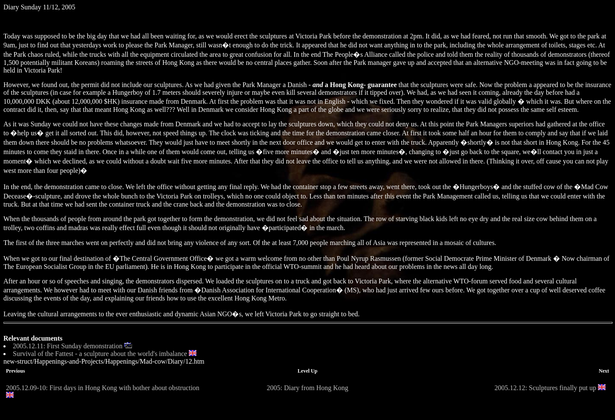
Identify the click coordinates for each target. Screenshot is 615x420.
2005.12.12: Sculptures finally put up (545, 387)
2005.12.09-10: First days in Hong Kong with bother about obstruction (102, 387)
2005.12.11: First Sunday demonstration (68, 346)
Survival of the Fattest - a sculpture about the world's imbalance (100, 353)
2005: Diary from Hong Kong (307, 387)
